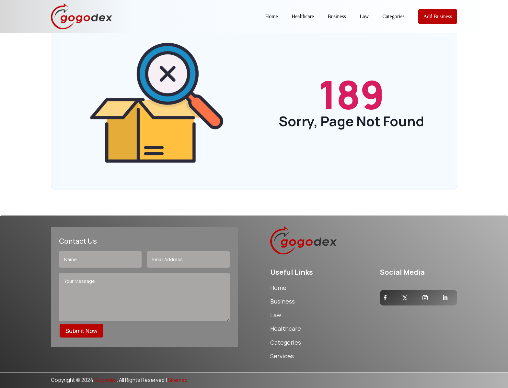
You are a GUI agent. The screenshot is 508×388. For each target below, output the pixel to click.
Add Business (437, 16)
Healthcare (303, 16)
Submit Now (81, 331)
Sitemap (178, 379)
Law (364, 16)
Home (271, 16)
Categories (393, 16)
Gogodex (105, 379)
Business (337, 16)
